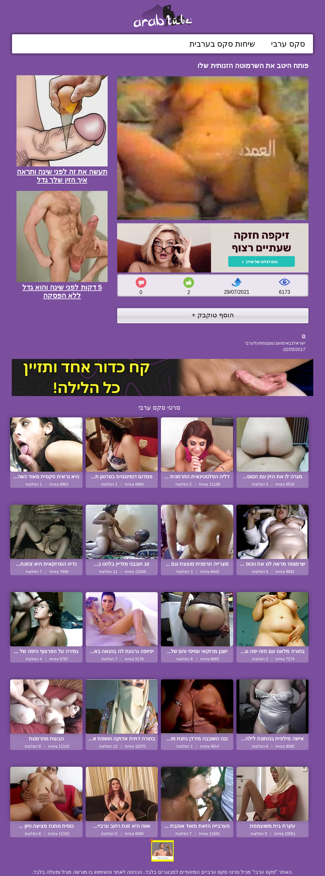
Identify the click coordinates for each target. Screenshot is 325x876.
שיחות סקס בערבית (222, 43)
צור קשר (162, 857)
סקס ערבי (288, 43)
